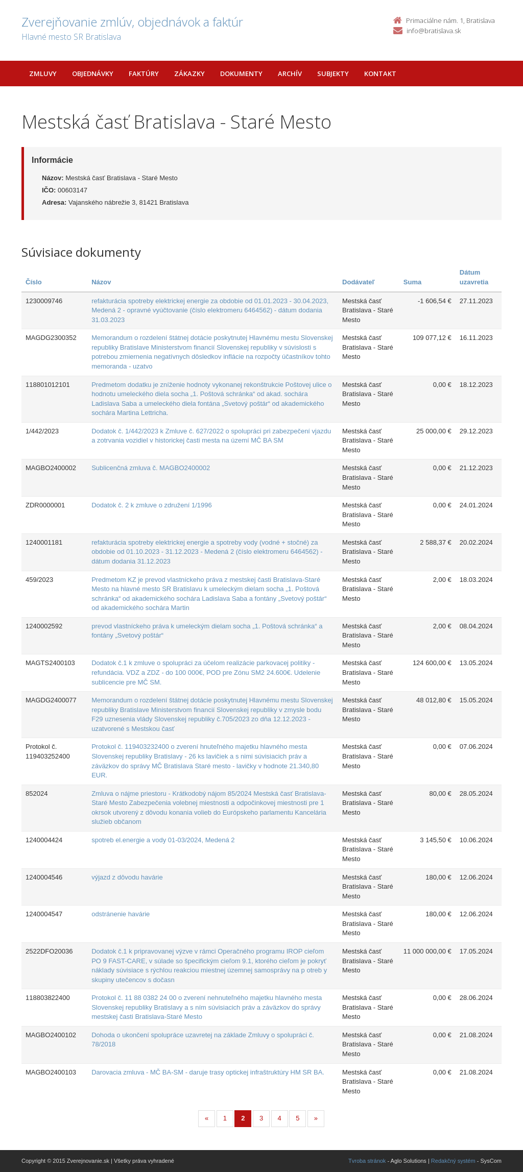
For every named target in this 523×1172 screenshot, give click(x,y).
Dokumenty (241, 73)
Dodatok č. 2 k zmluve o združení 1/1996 (151, 505)
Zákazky (189, 73)
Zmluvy (43, 73)
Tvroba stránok (367, 1161)
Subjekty (333, 73)
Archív (290, 73)
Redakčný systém (453, 1161)
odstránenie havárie (120, 914)
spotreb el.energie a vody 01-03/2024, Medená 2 (162, 840)
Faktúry (144, 73)
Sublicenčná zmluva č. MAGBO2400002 (150, 468)
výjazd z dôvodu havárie (126, 877)
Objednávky (92, 73)
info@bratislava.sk (434, 30)
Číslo (34, 282)
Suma (412, 282)
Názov (101, 282)
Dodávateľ (358, 282)
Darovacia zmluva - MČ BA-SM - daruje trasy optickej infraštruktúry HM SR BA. (207, 1072)
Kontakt (380, 73)
